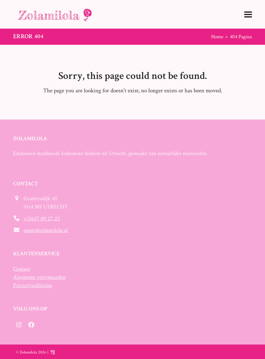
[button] (248, 14)
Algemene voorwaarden (39, 277)
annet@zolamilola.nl (45, 230)
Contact (21, 269)
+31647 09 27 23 (41, 218)
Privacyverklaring (32, 285)
